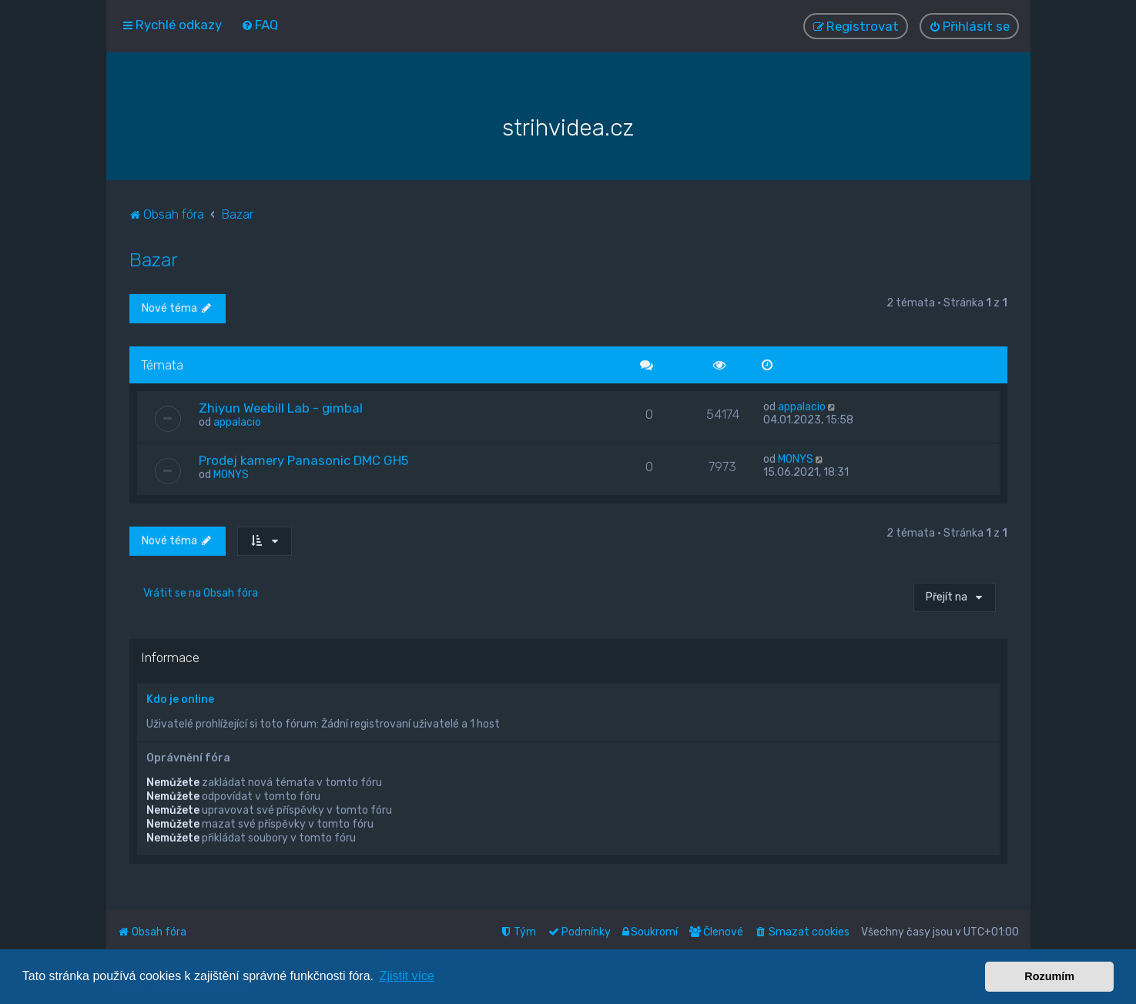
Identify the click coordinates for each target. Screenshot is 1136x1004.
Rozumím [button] (1049, 976)
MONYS (231, 473)
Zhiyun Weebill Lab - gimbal (281, 407)
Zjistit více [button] (407, 975)
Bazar (153, 257)
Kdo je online (180, 698)
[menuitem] (259, 24)
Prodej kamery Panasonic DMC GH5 (303, 459)
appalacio (237, 421)
